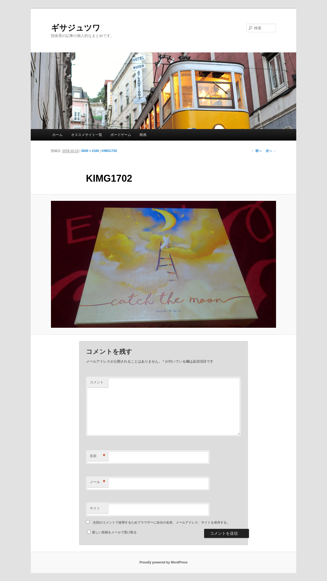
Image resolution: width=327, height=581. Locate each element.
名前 (97, 456)
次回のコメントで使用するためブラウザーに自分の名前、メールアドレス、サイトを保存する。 (161, 522)
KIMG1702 (109, 151)
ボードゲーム (120, 135)
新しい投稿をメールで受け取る (114, 532)
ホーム (57, 135)
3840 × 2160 (90, 151)
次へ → (271, 151)
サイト (95, 508)
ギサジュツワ (75, 27)
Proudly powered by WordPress (163, 562)
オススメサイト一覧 (86, 135)
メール (97, 482)
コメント (97, 382)
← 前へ (256, 151)
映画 (143, 135)
